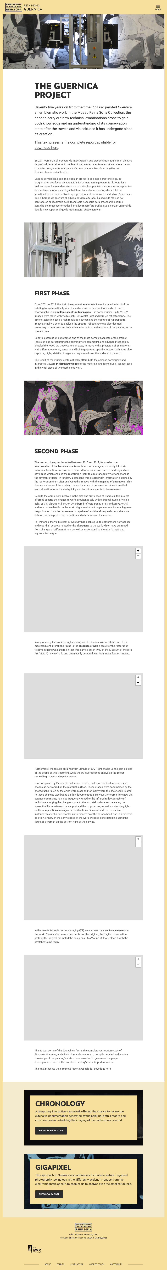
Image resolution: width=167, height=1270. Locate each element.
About (48, 1264)
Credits (60, 1264)
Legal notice (76, 1264)
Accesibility (116, 1264)
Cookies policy (96, 1264)
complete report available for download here (85, 1068)
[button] (138, 551)
